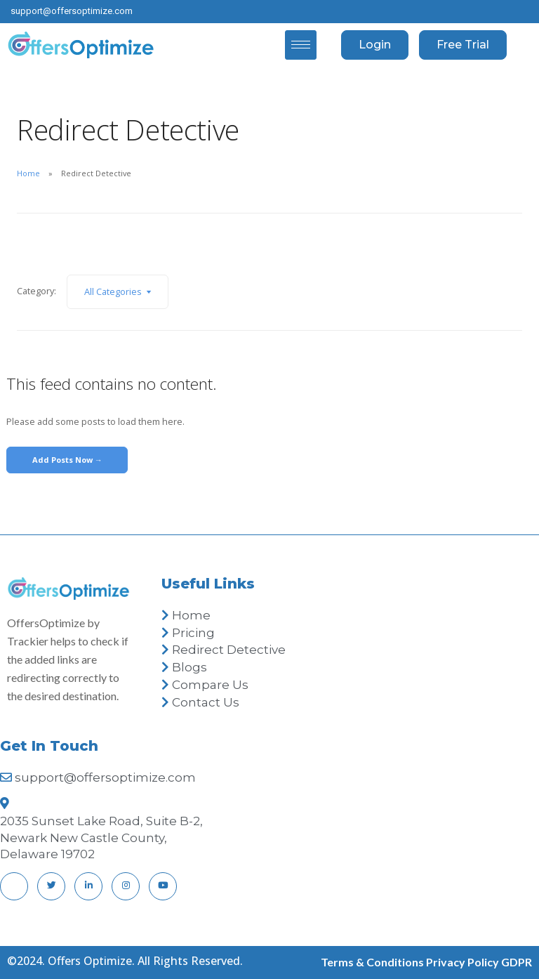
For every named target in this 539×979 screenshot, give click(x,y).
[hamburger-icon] (301, 45)
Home (28, 173)
